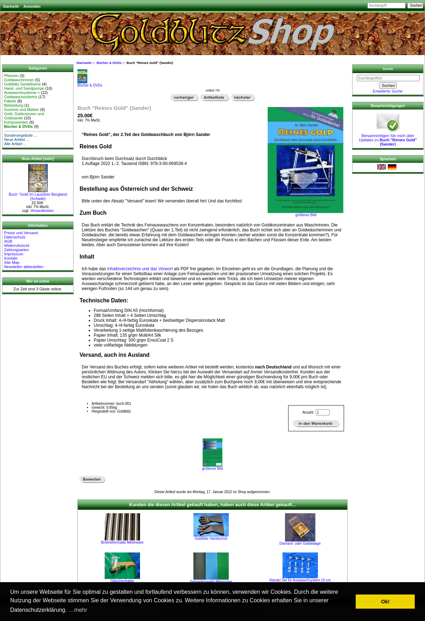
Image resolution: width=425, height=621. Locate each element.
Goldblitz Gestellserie (22, 84)
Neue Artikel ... (16, 139)
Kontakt (10, 258)
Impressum (13, 254)
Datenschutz (14, 237)
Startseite (11, 6)
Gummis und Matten (21, 109)
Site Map (11, 262)
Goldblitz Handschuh (211, 538)
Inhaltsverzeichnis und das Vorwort (140, 268)
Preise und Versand (21, 233)
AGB (8, 241)
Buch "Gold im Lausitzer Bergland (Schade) (38, 195)
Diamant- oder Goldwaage (300, 543)
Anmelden (31, 6)
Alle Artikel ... (15, 144)
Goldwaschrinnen (19, 80)
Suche (388, 69)
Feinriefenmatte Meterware (211, 582)
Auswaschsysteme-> (22, 92)
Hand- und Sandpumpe (24, 88)
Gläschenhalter (122, 581)
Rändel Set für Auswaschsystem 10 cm (300, 580)
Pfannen (11, 75)
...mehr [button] (78, 610)
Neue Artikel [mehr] (38, 159)
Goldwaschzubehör (20, 97)
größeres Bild (212, 467)
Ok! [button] (385, 601)
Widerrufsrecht (16, 245)
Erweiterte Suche (388, 91)
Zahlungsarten (16, 250)
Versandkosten (42, 211)
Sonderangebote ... (20, 135)
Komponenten (16, 122)
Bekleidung (13, 105)
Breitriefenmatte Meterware (122, 542)
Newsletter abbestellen (23, 267)
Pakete (10, 101)
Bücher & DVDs (109, 63)
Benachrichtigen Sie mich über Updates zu (388, 138)
